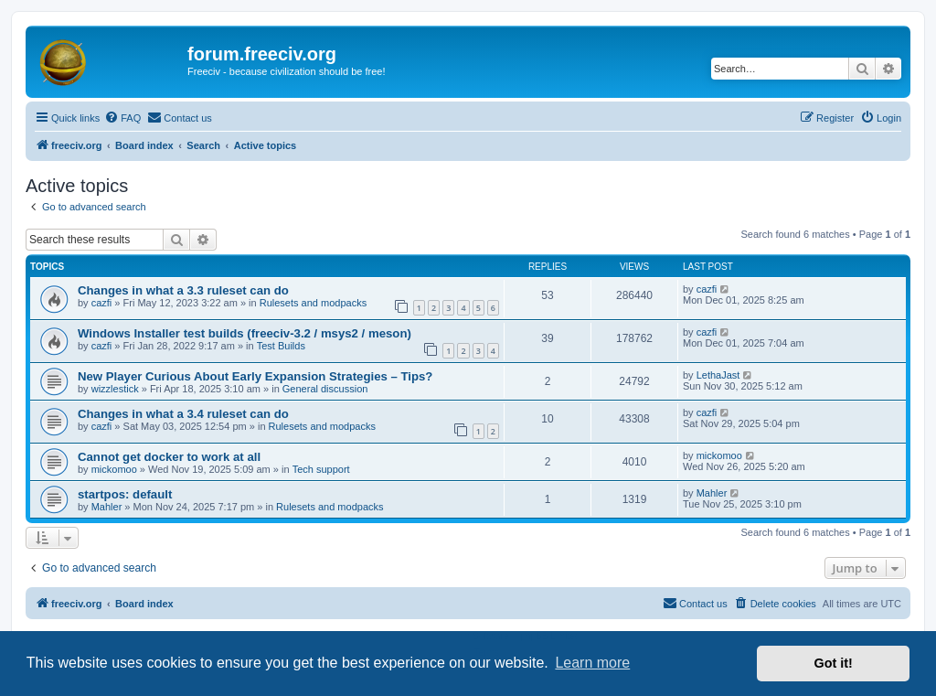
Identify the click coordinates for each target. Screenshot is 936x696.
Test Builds (281, 345)
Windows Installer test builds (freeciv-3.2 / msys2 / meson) (244, 333)
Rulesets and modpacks (313, 302)
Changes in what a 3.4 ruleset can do (183, 414)
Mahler (106, 506)
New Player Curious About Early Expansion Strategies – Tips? (255, 376)
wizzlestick (115, 388)
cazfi (101, 302)
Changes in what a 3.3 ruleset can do (183, 290)
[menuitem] (122, 118)
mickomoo (114, 469)
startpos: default (125, 494)
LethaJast (718, 374)
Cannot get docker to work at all (169, 457)
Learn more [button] (592, 662)
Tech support (321, 469)
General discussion (325, 388)
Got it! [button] (833, 663)
